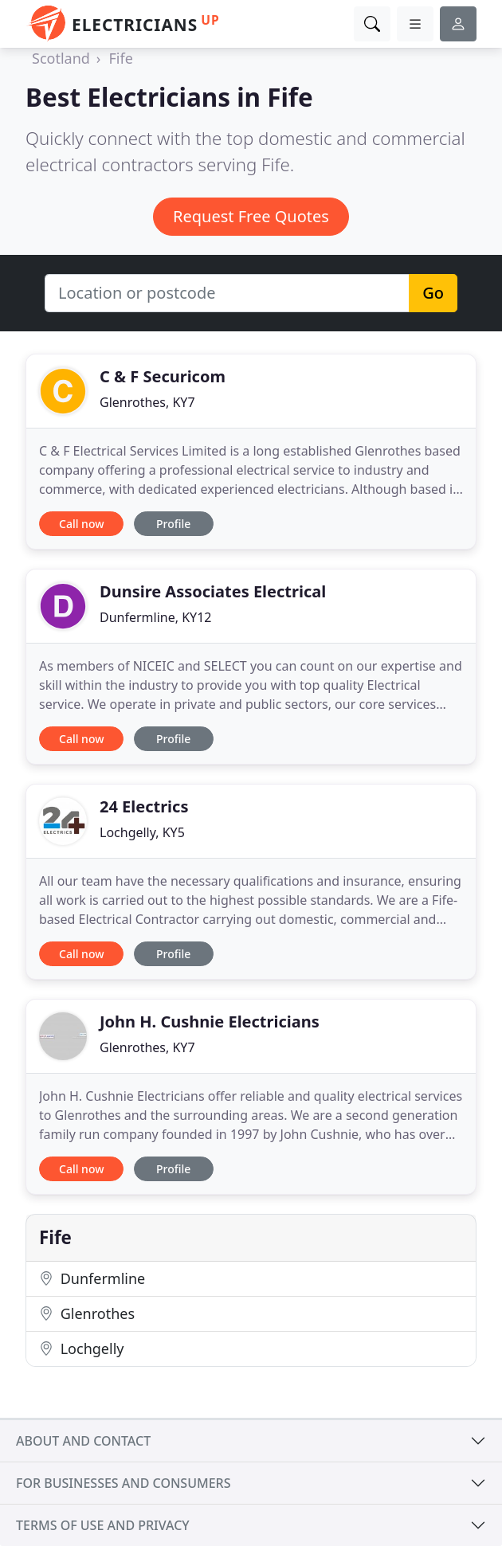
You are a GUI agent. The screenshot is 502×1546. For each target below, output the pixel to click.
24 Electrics (144, 806)
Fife (120, 58)
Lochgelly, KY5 (142, 832)
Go (433, 292)
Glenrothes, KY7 (147, 402)
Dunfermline (92, 1278)
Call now (81, 523)
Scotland (61, 58)
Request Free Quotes (251, 216)
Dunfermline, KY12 (155, 617)
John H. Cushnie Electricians (210, 1021)
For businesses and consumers (123, 1483)
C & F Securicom (163, 376)
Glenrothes (87, 1313)
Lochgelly (81, 1348)
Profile (173, 523)
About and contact (83, 1441)
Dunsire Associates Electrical (213, 591)
